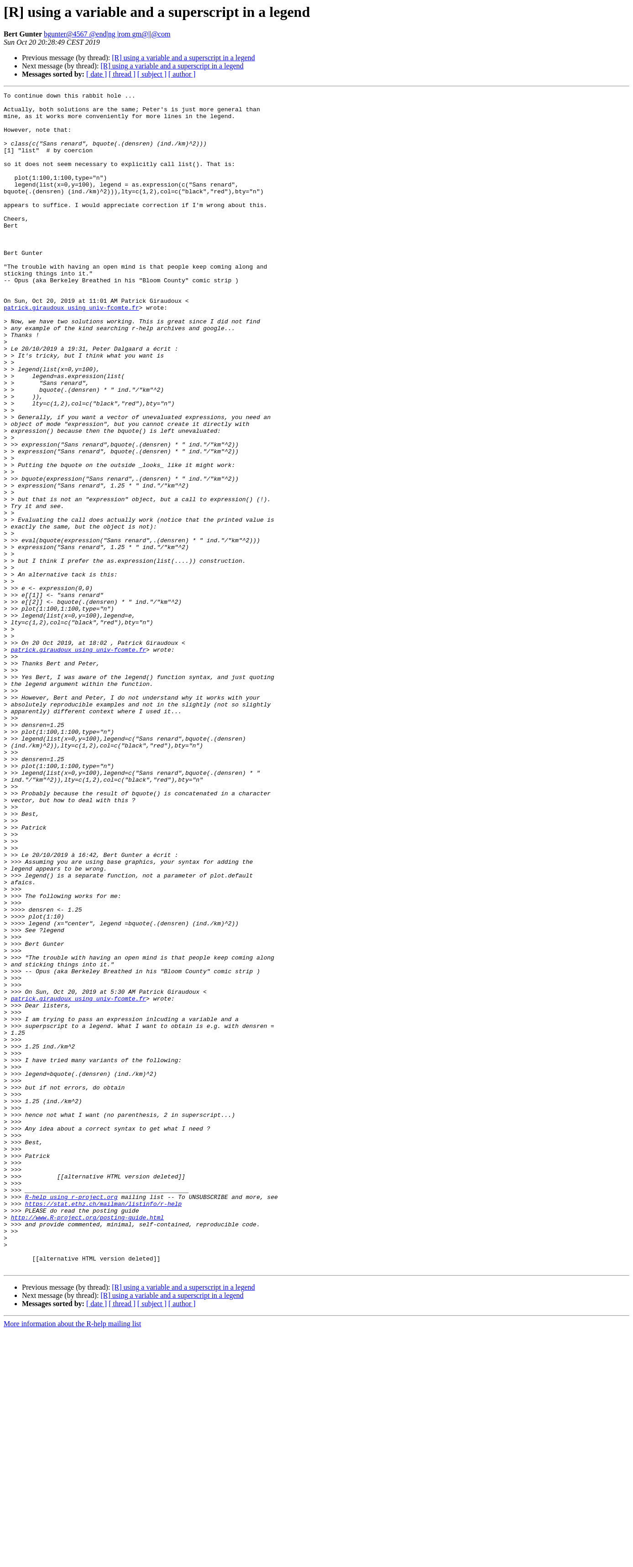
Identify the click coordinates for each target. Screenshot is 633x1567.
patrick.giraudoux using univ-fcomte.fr (71, 351)
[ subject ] (152, 74)
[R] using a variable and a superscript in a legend (183, 58)
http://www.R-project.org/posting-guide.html (87, 1443)
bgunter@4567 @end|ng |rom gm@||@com (107, 34)
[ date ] (96, 74)
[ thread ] (122, 74)
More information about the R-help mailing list (72, 1559)
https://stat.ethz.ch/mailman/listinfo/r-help (103, 1426)
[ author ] (182, 74)
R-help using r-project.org (71, 1418)
